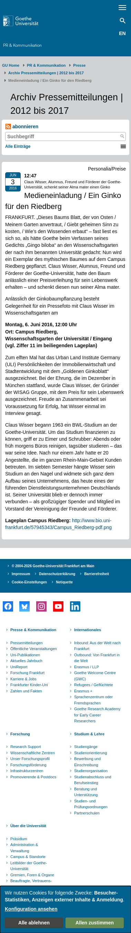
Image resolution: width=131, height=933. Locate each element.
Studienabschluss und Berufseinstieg (92, 780)
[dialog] (65, 909)
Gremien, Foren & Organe (32, 875)
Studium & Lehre (89, 734)
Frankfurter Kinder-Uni (29, 685)
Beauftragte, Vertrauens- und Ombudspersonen (31, 884)
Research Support (25, 747)
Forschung (20, 734)
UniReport (19, 667)
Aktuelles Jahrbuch (26, 661)
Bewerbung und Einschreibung (87, 762)
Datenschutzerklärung (57, 574)
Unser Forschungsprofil (30, 759)
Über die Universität (28, 826)
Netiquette (64, 582)
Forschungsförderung (28, 765)
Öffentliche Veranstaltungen (33, 649)
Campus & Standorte (28, 857)
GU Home (10, 65)
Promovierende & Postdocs (33, 777)
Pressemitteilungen (26, 643)
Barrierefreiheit (96, 574)
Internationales (87, 630)
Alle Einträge (17, 146)
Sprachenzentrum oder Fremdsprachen (93, 700)
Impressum (21, 574)
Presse (79, 65)
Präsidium (18, 839)
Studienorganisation (91, 771)
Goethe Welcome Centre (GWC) (95, 676)
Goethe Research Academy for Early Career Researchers (97, 715)
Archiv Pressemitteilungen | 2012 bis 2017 (46, 73)
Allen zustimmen (94, 922)
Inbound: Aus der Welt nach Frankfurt (97, 646)
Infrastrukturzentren (26, 771)
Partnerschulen (87, 813)
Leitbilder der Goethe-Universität (28, 866)
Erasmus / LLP (86, 667)
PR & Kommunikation (22, 45)
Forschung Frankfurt (27, 673)
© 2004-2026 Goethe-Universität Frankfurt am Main (53, 566)
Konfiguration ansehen (31, 909)
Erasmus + (83, 691)
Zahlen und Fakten (26, 691)
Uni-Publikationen (25, 655)
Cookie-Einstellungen (29, 582)
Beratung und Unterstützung (86, 792)
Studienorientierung (90, 753)
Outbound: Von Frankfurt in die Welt (97, 658)
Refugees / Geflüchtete (93, 685)
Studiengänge (86, 747)
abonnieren (21, 127)
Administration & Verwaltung (24, 848)
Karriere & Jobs (23, 679)
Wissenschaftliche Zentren (32, 753)
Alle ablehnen (34, 922)
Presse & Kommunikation (33, 630)
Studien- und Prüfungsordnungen (91, 804)
